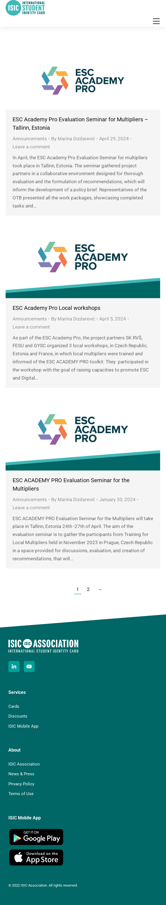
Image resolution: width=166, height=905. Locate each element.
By (73, 138)
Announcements (30, 138)
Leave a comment (31, 146)
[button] (156, 21)
